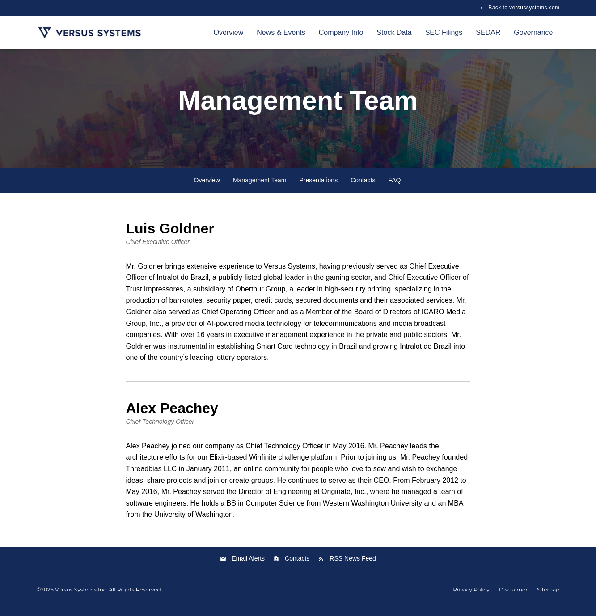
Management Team (260, 186)
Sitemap (548, 595)
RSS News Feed (353, 564)
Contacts (363, 186)
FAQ (394, 186)
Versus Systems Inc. (81, 595)
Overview (229, 32)
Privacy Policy (471, 595)
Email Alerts (248, 564)
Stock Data (393, 32)
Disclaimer (513, 595)
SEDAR (488, 32)
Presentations (319, 186)
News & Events (281, 32)
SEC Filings (444, 32)
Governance (533, 32)
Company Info (341, 32)
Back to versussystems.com (523, 8)
